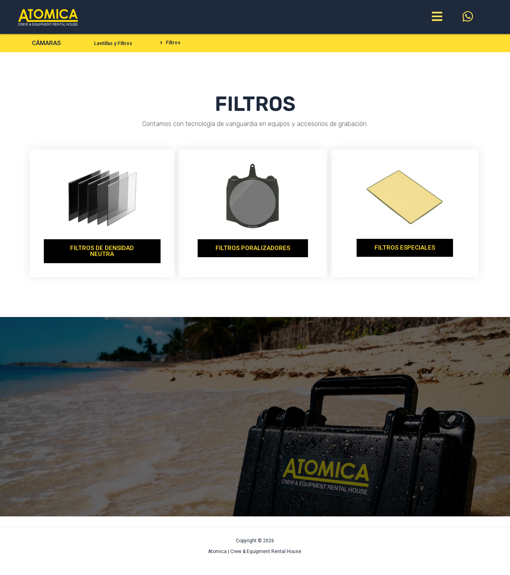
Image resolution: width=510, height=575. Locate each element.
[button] (169, 42)
